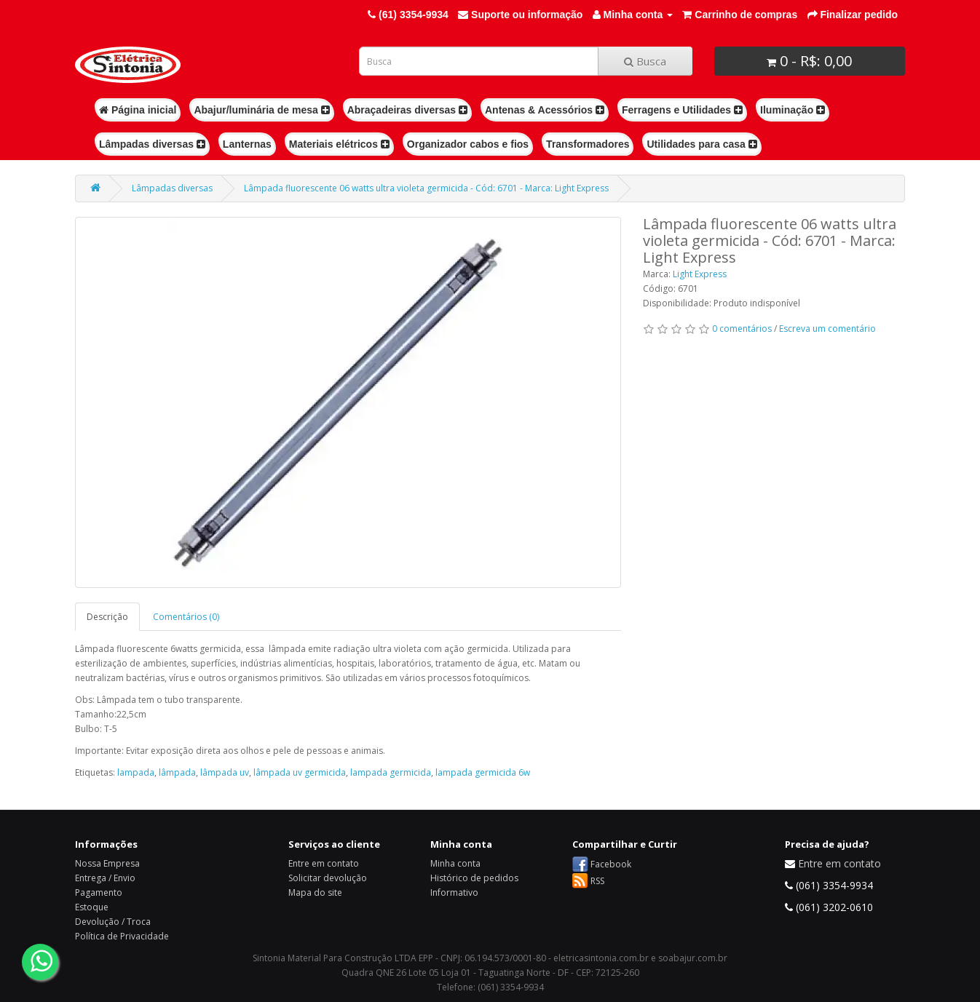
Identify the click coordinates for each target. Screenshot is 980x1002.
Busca (645, 61)
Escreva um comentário (827, 328)
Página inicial (137, 110)
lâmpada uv (224, 772)
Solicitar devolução (327, 878)
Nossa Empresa (107, 863)
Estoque (91, 907)
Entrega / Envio (105, 878)
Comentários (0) (186, 617)
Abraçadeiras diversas (407, 110)
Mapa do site (315, 892)
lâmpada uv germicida (299, 772)
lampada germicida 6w (482, 772)
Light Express (700, 274)
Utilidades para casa (701, 144)
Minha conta (455, 863)
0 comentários (742, 328)
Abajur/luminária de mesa (261, 110)
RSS (597, 881)
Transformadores (587, 144)
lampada (135, 772)
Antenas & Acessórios (544, 110)
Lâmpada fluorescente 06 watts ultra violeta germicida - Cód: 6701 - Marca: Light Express (426, 188)
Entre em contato (323, 863)
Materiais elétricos (339, 144)
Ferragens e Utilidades (682, 110)
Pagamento (98, 892)
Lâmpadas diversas (152, 144)
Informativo (454, 892)
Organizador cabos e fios (468, 144)
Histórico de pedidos (474, 878)
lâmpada (177, 772)
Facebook (610, 864)
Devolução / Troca (113, 921)
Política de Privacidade (122, 936)
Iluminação (792, 110)
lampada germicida (390, 772)
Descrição (107, 617)
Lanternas (247, 144)
